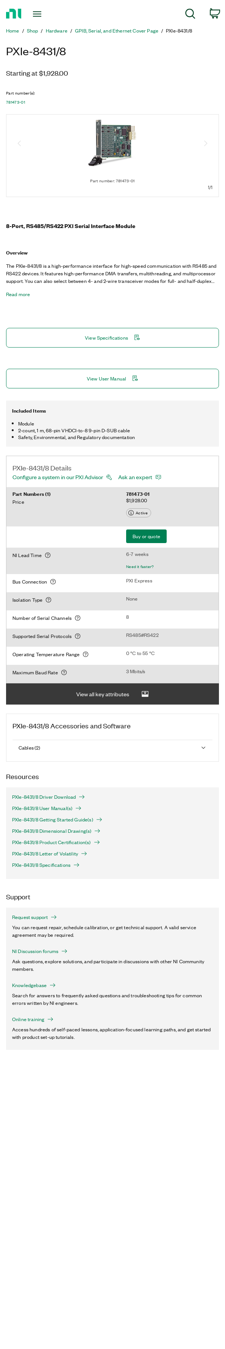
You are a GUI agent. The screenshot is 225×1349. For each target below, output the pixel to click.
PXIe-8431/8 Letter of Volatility (49, 853)
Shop (32, 30)
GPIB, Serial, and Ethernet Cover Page (116, 30)
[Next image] (205, 144)
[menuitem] (190, 15)
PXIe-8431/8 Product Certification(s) (56, 842)
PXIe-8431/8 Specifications (46, 865)
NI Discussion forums (39, 951)
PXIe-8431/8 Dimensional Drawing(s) (56, 830)
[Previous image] (19, 144)
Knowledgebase (34, 985)
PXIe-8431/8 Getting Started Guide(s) (57, 819)
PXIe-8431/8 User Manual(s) (46, 808)
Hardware (56, 30)
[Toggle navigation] (42, 14)
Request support (34, 917)
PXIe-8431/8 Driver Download (48, 796)
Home (12, 30)
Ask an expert (135, 477)
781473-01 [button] (15, 102)
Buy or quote (146, 536)
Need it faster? (140, 567)
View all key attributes (112, 694)
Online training (32, 1019)
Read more (18, 294)
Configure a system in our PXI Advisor (57, 477)
